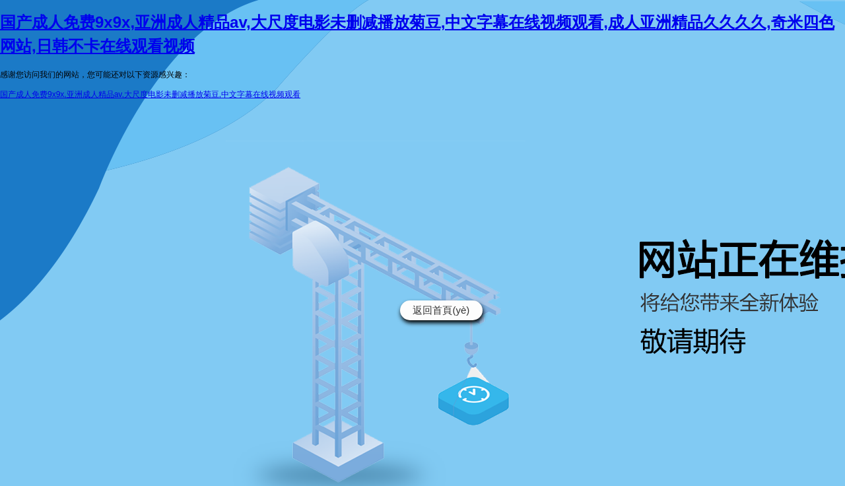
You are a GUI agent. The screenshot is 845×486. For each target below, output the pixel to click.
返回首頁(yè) (441, 310)
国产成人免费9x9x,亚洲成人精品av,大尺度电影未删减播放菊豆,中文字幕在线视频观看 (150, 94)
